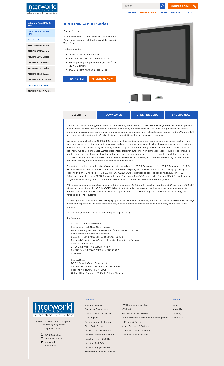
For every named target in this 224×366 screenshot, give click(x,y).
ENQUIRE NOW (102, 79)
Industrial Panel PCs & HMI (39, 24)
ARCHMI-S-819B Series (39, 79)
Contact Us (177, 317)
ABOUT (175, 12)
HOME (132, 12)
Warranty (176, 313)
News (175, 305)
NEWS (164, 12)
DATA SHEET (75, 79)
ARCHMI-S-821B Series (39, 91)
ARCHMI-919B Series (38, 68)
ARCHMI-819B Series (38, 57)
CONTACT (190, 12)
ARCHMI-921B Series (38, 74)
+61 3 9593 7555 (180, 6)
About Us (177, 309)
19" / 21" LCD (34, 39)
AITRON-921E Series (38, 51)
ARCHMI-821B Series (38, 62)
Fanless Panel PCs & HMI (38, 32)
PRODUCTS (147, 12)
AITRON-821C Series (38, 45)
